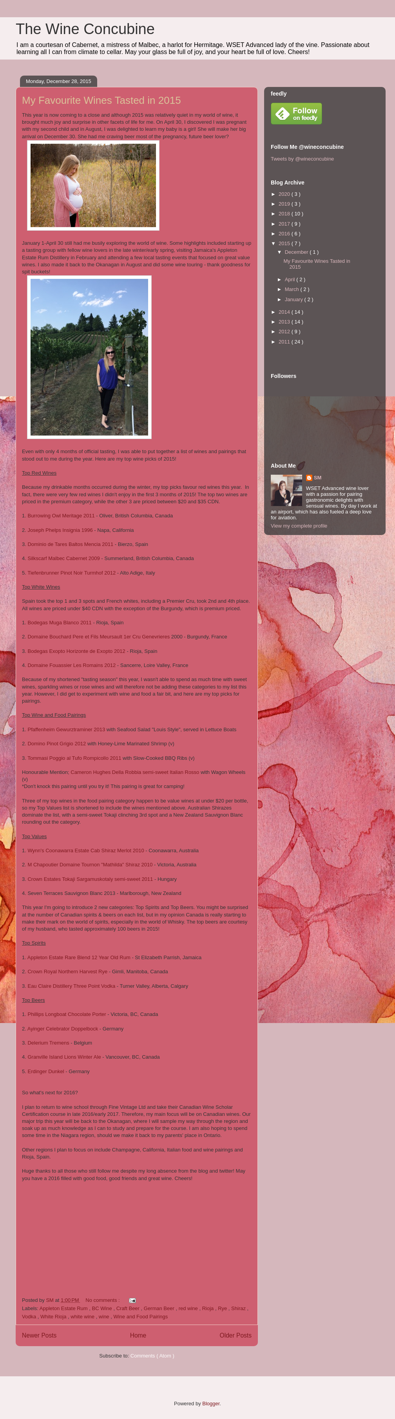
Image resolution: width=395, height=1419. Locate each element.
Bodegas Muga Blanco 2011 (59, 622)
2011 (285, 342)
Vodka (30, 1317)
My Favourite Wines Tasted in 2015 (101, 100)
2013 (285, 322)
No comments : (103, 1300)
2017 (285, 224)
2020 (285, 194)
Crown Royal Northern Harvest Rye (67, 971)
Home (138, 1335)
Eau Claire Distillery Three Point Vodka (71, 986)
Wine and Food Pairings (140, 1317)
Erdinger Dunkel (45, 1071)
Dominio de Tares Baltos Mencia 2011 (70, 544)
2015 (285, 243)
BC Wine (103, 1308)
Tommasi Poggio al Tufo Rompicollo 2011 (74, 758)
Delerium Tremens (48, 1043)
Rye (223, 1308)
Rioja (208, 1308)
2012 (285, 331)
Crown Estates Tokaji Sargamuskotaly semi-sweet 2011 (90, 879)
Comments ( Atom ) (152, 1356)
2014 (285, 312)
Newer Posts (39, 1335)
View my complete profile (299, 526)
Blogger (210, 1403)
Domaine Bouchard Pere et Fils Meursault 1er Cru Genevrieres (98, 637)
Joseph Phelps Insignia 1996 (60, 530)
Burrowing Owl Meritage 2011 (60, 516)
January (294, 299)
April (291, 279)
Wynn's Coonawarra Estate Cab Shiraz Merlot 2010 (85, 850)
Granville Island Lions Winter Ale (64, 1057)
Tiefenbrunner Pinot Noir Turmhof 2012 (71, 573)
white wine (83, 1317)
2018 (285, 214)
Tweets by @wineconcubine (302, 159)
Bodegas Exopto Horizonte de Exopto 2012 (76, 651)
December (297, 252)
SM (318, 478)
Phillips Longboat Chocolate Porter (66, 1014)
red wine (189, 1308)
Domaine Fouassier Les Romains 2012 (71, 665)
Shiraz (239, 1308)
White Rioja (54, 1317)
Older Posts (236, 1335)
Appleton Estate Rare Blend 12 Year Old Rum (78, 957)
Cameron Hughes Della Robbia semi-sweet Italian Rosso (136, 772)
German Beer (160, 1308)
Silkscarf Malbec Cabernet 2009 (63, 558)
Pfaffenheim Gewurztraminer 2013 (66, 729)
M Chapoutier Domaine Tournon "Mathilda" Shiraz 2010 (89, 865)
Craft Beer (128, 1308)
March (293, 289)
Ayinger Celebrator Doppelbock (62, 1029)
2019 (285, 204)
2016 (285, 234)
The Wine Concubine (85, 29)
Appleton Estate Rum (64, 1308)
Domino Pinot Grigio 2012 (56, 744)
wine (105, 1317)
